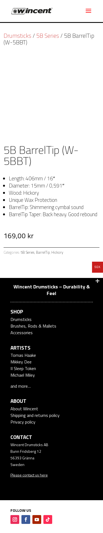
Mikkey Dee (21, 361)
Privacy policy (22, 422)
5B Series (47, 35)
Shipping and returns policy (35, 415)
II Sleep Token (23, 368)
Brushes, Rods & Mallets (33, 326)
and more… (20, 386)
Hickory (57, 252)
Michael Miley (22, 375)
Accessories (21, 332)
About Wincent (24, 408)
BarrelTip (43, 252)
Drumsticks (17, 35)
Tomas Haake (23, 355)
